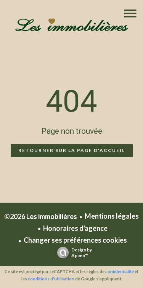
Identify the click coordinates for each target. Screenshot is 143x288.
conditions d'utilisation (51, 278)
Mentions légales (112, 216)
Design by (72, 252)
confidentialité (119, 271)
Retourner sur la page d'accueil (71, 150)
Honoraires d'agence (75, 228)
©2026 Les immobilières (40, 216)
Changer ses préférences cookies (75, 240)
